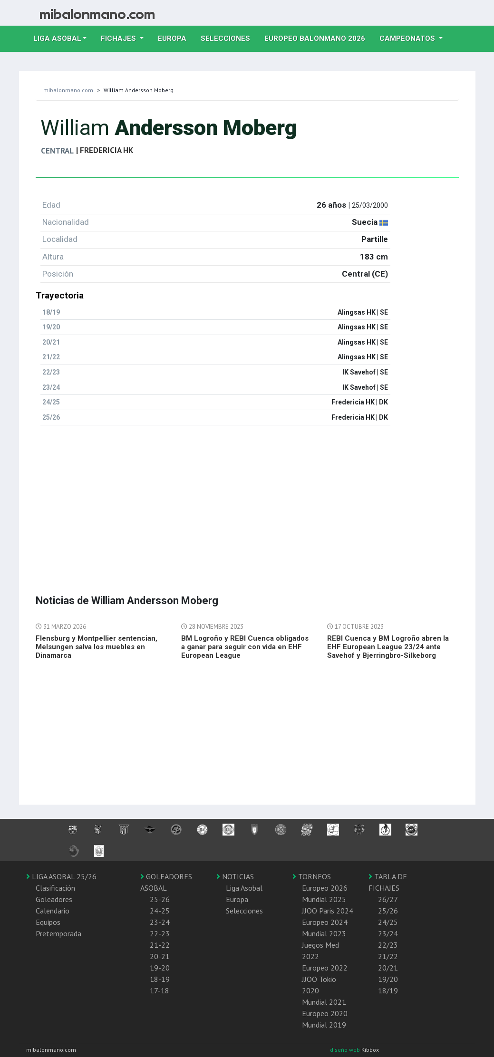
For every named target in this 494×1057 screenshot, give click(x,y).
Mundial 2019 (324, 1024)
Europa (176, 37)
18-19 (160, 979)
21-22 (160, 945)
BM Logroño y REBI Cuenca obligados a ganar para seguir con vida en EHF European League (245, 647)
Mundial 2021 (324, 1002)
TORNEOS (311, 876)
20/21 (388, 967)
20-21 (160, 956)
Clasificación (55, 888)
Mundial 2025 (324, 899)
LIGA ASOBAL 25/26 (61, 876)
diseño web (345, 1049)
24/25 (388, 922)
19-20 (160, 967)
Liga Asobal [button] (57, 38)
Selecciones (229, 37)
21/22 (388, 956)
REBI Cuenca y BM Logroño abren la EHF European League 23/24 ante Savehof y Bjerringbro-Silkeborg (388, 647)
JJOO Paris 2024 (327, 910)
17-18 (159, 990)
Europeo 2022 (325, 967)
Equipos (48, 922)
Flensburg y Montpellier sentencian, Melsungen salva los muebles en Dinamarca (96, 647)
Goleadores (54, 899)
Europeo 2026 (325, 888)
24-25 (160, 910)
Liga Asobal (244, 888)
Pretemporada (58, 933)
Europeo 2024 (325, 922)
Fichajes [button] (119, 38)
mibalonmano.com (68, 90)
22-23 (160, 933)
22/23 (388, 945)
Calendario (52, 910)
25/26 (388, 910)
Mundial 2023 (324, 933)
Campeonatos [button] (408, 38)
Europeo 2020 (325, 1013)
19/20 (388, 979)
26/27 (388, 899)
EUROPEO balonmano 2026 (318, 37)
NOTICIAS (235, 876)
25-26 (160, 899)
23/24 (388, 933)
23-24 (160, 922)
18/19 (388, 990)
